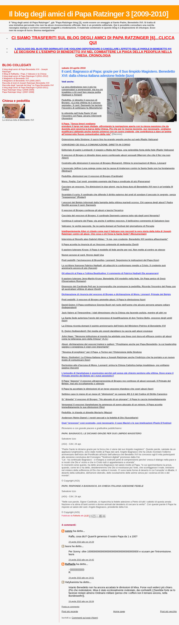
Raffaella (70, 564)
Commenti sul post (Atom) (85, 617)
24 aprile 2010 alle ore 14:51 (81, 578)
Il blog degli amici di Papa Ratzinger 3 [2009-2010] (88, 14)
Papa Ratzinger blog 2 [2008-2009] (18, 90)
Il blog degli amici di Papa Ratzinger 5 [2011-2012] (25, 76)
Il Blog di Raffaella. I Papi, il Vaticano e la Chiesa (24, 74)
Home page (119, 611)
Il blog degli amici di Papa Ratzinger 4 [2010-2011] (25, 87)
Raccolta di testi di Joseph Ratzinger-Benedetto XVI (25, 83)
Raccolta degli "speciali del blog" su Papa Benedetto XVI (28, 85)
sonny (68, 531)
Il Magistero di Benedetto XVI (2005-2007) (21, 80)
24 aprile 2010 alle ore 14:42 (81, 560)
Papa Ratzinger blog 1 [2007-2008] (18, 92)
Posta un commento (70, 607)
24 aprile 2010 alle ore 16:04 (81, 601)
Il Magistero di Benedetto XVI (15, 78)
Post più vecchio (168, 611)
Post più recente (70, 611)
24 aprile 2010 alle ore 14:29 (81, 542)
